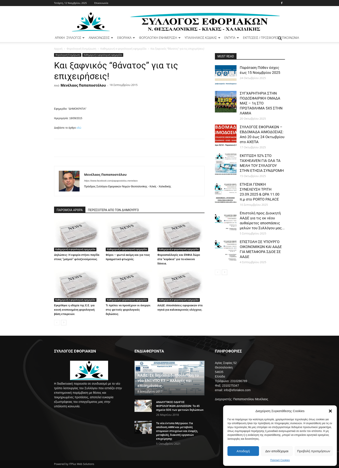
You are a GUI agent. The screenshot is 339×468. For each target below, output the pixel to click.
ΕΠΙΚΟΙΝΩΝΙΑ (289, 38)
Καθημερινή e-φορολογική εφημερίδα (123, 49)
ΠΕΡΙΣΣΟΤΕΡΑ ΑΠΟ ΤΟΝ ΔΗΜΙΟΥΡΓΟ (113, 210)
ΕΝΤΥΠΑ (231, 38)
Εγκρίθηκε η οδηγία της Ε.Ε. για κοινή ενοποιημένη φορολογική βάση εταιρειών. (74, 310)
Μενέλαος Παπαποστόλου (83, 85)
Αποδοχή (243, 451)
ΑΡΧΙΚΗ (60, 38)
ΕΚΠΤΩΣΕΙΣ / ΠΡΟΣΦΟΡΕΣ (260, 38)
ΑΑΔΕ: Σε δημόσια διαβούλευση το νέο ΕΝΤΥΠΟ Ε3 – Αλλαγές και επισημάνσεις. (168, 380)
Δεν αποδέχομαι (276, 451)
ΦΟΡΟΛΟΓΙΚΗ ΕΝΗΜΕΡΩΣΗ (160, 38)
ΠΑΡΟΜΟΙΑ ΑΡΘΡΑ (70, 210)
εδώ (79, 127)
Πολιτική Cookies (280, 460)
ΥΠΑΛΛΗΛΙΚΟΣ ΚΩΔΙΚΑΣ (202, 38)
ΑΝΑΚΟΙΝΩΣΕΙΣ (101, 38)
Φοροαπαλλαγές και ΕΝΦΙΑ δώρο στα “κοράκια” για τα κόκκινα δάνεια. (178, 259)
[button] (330, 411)
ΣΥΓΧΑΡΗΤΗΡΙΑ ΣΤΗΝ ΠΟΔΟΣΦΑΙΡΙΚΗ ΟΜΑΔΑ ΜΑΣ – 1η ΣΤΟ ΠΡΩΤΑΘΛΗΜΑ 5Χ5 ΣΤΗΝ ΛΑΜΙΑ (261, 103)
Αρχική (58, 49)
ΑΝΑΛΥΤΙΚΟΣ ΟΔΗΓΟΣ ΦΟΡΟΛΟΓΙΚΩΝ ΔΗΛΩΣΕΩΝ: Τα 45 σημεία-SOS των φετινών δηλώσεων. (180, 405)
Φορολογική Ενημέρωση (81, 49)
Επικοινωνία (101, 3)
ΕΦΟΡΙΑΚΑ (126, 38)
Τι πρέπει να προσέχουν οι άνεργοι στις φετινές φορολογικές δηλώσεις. (128, 310)
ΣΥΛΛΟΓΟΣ (76, 38)
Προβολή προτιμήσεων (313, 451)
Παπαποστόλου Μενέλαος (250, 399)
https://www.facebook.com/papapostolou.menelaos (111, 180)
